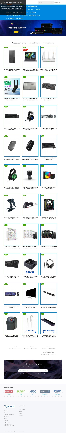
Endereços (21, 415)
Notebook (24, 15)
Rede (38, 15)
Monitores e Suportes (13, 15)
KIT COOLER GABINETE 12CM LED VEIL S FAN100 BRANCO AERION (30, 247)
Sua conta (22, 406)
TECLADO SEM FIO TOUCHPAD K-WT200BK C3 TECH (49, 99)
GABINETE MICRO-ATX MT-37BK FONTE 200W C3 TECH (12, 69)
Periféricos (32, 15)
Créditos (20, 413)
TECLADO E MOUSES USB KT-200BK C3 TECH (49, 158)
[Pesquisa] (52, 2)
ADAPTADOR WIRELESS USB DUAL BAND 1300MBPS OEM (12, 99)
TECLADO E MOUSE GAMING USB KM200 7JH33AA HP (49, 129)
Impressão (33, 12)
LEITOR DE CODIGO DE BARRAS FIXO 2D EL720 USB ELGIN (30, 188)
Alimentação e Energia (31, 6)
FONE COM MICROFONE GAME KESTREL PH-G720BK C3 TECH (11, 188)
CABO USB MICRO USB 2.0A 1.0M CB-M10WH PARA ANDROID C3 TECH (30, 336)
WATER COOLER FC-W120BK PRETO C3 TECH (48, 188)
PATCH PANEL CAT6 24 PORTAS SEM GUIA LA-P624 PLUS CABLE (48, 306)
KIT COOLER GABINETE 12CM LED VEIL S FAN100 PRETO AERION (49, 247)
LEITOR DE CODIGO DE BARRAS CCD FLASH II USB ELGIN (30, 217)
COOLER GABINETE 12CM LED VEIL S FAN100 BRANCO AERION (12, 247)
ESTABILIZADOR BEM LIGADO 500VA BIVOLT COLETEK (12, 336)
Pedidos (20, 411)
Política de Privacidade (12, 12)
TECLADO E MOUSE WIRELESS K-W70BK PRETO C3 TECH (12, 129)
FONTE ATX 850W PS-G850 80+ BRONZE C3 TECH (30, 277)
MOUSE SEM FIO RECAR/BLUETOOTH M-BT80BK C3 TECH (30, 158)
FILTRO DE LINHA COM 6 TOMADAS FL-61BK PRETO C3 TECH (49, 336)
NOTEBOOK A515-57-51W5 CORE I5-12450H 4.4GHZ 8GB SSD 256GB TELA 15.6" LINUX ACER (30, 69)
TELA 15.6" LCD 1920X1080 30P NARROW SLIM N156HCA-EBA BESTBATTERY (30, 99)
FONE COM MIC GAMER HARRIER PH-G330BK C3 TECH (30, 129)
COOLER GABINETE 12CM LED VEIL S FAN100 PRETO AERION (48, 217)
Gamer (26, 12)
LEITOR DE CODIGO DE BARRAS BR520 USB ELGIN (11, 217)
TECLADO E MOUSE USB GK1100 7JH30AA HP (12, 306)
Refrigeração (10, 18)
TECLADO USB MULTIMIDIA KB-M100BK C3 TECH (11, 277)
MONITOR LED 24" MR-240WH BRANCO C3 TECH (30, 306)
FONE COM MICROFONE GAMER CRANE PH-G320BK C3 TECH (49, 277)
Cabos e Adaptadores (33, 9)
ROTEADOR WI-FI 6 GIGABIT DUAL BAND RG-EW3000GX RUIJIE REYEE (48, 69)
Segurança (19, 18)
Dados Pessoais (22, 409)
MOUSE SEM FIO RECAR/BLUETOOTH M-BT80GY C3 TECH (11, 158)
